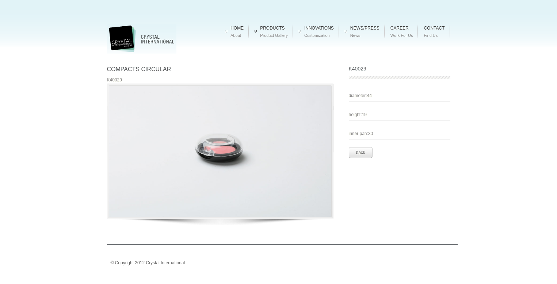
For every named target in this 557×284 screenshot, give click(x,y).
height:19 (358, 114)
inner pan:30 (361, 133)
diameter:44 (360, 95)
